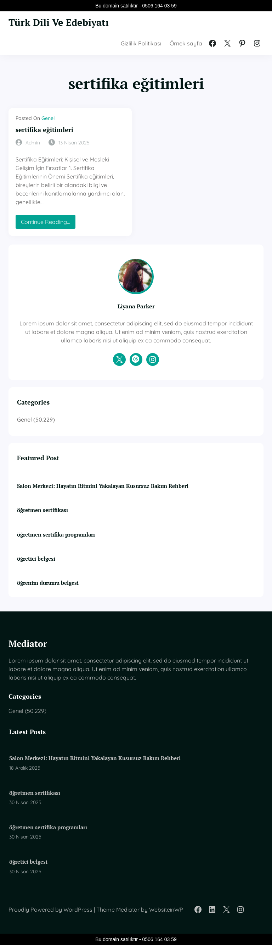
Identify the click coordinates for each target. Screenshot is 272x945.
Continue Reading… (48, 223)
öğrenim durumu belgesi (48, 582)
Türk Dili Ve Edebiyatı (58, 22)
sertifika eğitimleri (44, 130)
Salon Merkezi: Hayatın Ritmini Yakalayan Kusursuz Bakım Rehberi (102, 485)
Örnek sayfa (186, 43)
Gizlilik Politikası (141, 43)
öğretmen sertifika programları (56, 534)
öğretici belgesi (36, 558)
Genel (48, 118)
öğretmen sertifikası (42, 509)
